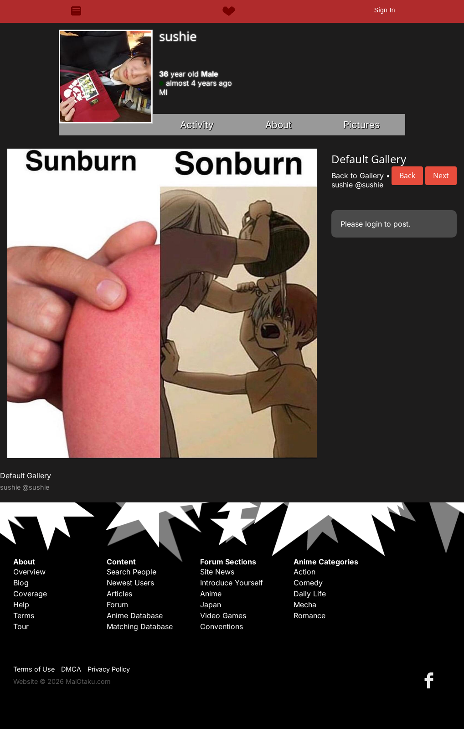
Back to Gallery (357, 175)
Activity (197, 124)
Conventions (221, 626)
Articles (119, 593)
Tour (21, 626)
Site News (217, 571)
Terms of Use (34, 669)
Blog (21, 582)
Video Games (223, 615)
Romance (309, 615)
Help (21, 604)
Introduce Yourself (231, 582)
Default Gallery (25, 475)
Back (407, 176)
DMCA (71, 669)
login (373, 223)
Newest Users (130, 582)
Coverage (30, 593)
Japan (210, 604)
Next (441, 176)
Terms (23, 615)
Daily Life (310, 593)
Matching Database (140, 626)
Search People (131, 571)
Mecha (305, 604)
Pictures (361, 124)
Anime (211, 593)
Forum (117, 604)
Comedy (308, 582)
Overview (29, 571)
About (278, 124)
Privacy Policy (109, 669)
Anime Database (135, 615)
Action (304, 571)
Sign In (384, 10)
